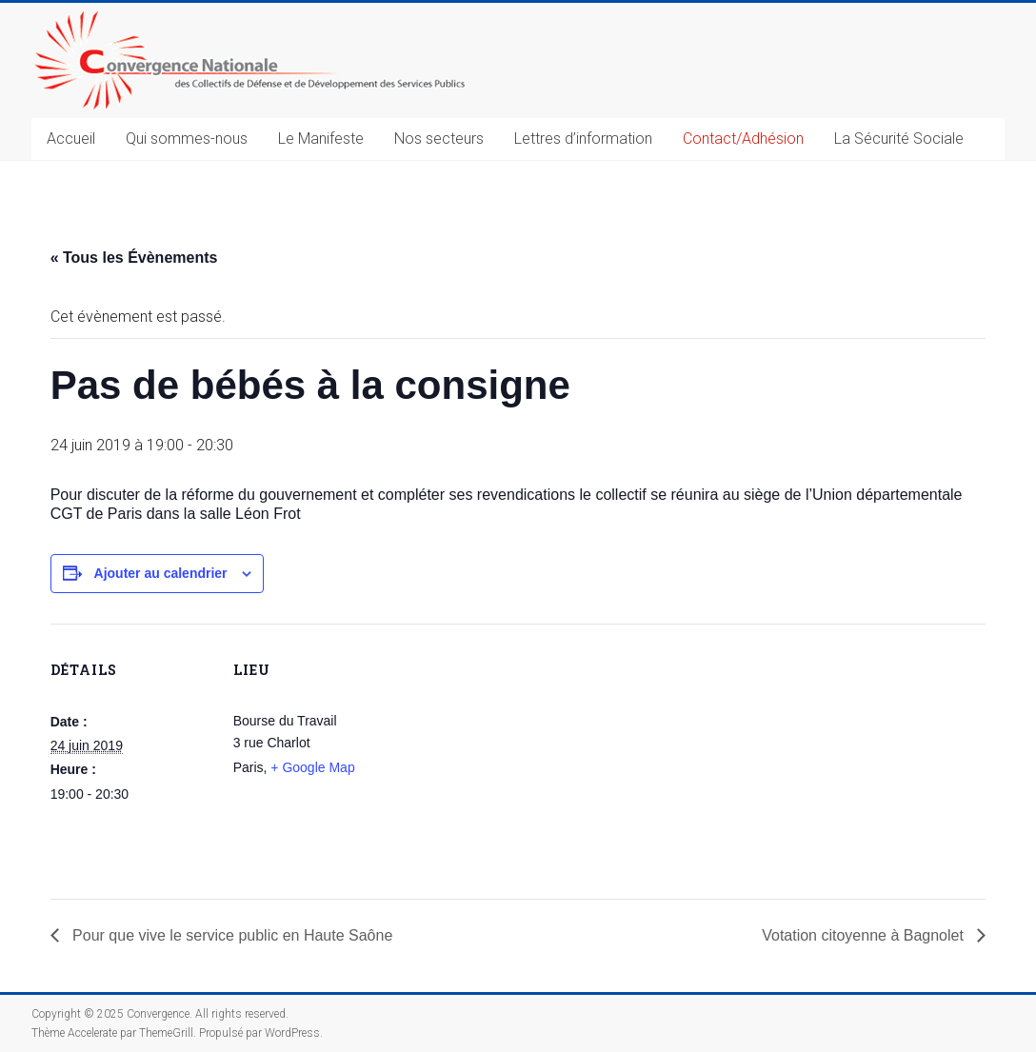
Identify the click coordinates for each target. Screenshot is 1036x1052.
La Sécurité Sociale (899, 138)
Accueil (71, 138)
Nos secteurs (439, 138)
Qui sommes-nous (187, 138)
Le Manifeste (321, 138)
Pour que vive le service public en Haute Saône (231, 935)
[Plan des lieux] (516, 755)
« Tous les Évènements (134, 257)
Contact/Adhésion (743, 138)
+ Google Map (312, 767)
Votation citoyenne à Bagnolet (864, 935)
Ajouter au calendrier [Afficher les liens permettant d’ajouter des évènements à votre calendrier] (161, 573)
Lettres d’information (583, 138)
